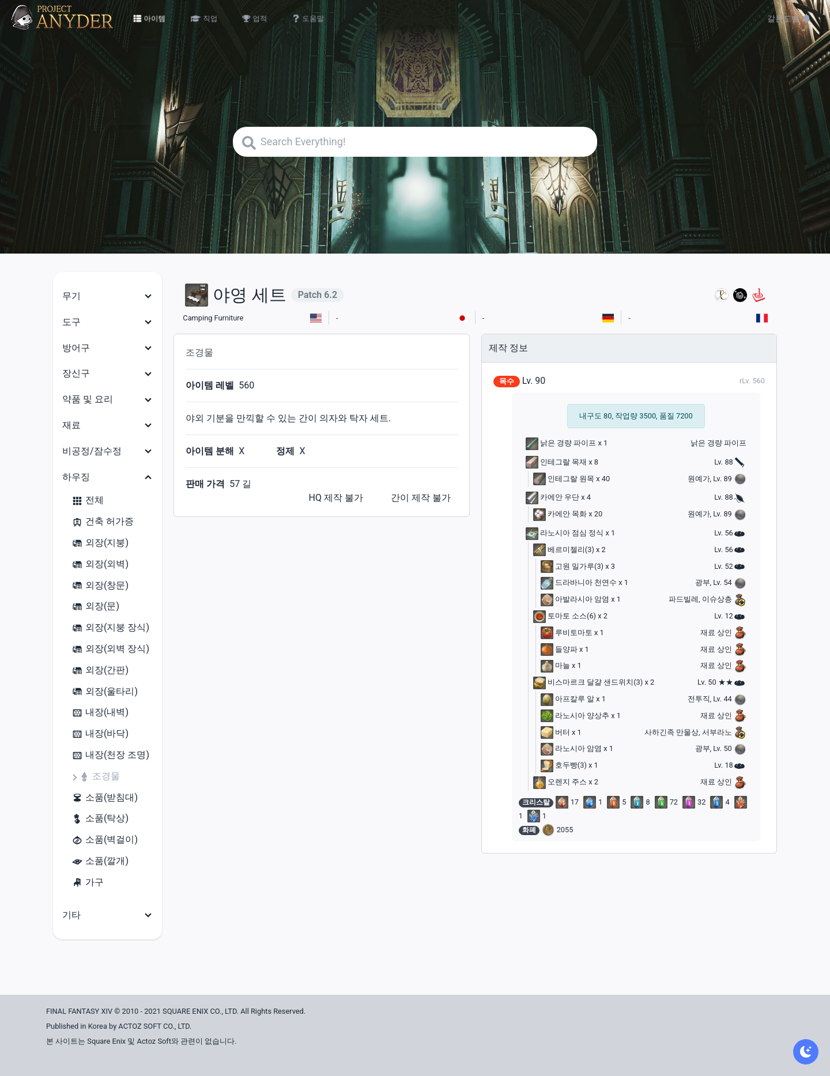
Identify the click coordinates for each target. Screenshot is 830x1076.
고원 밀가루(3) (572, 566)
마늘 (555, 665)
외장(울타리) (104, 692)
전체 (87, 500)
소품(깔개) (100, 861)
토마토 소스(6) (564, 615)
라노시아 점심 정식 (565, 532)
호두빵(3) (564, 765)
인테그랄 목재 (556, 462)
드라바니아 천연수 (579, 582)
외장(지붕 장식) (110, 628)
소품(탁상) (100, 819)
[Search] (415, 142)
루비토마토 (567, 632)
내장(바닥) (100, 734)
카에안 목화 (560, 513)
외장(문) (95, 607)
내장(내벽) (100, 713)
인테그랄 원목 (563, 478)
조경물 (99, 777)
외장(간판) (100, 671)
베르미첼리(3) (563, 549)
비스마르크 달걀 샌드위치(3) (588, 682)
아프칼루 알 (567, 698)
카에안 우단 (552, 497)
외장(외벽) (100, 564)
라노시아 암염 (571, 748)
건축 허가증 (102, 522)
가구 (87, 883)
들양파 (559, 649)
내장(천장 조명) (110, 755)
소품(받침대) (104, 798)
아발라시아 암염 (575, 599)
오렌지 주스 (560, 781)
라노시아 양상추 (575, 715)
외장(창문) (100, 586)
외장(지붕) (100, 543)
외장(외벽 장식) (110, 649)
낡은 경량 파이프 (561, 443)
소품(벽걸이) (104, 840)
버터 (555, 732)
